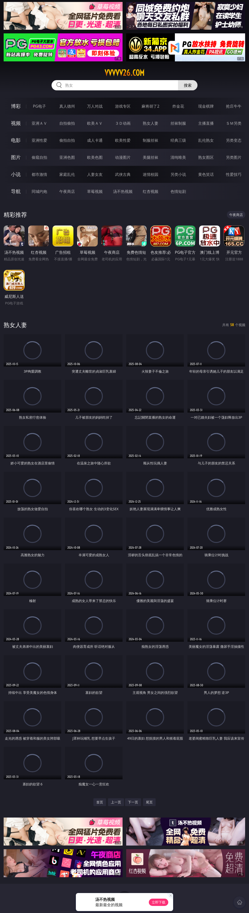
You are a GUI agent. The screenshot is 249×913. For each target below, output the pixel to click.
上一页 (116, 802)
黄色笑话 (206, 174)
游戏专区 (123, 106)
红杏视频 (150, 191)
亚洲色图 (67, 157)
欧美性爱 (123, 140)
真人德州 (67, 106)
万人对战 (95, 106)
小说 (16, 174)
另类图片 (233, 157)
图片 (16, 157)
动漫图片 (123, 157)
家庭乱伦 (67, 174)
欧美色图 (95, 157)
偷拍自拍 (67, 140)
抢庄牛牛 (233, 106)
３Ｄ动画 (123, 123)
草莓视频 (95, 191)
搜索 (188, 85)
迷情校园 (150, 174)
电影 (16, 140)
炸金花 (178, 106)
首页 (99, 802)
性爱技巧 (233, 174)
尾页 (149, 802)
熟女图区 (206, 157)
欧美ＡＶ (95, 123)
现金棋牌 (206, 106)
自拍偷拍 (67, 123)
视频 (16, 123)
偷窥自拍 (39, 157)
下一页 (133, 802)
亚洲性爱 (39, 140)
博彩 (16, 106)
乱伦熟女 (206, 140)
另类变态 (233, 140)
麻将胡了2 (150, 106)
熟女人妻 (150, 123)
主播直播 (206, 123)
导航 (16, 191)
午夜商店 (67, 191)
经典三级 (178, 140)
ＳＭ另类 (233, 123)
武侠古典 (123, 174)
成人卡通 (95, 140)
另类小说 (178, 174)
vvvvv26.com (124, 73)
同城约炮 (39, 191)
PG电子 (39, 106)
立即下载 (158, 902)
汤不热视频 (123, 191)
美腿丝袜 (150, 157)
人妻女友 (95, 174)
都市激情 (39, 174)
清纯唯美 (178, 157)
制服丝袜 (150, 140)
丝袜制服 (178, 123)
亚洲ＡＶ (39, 123)
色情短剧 (178, 191)
